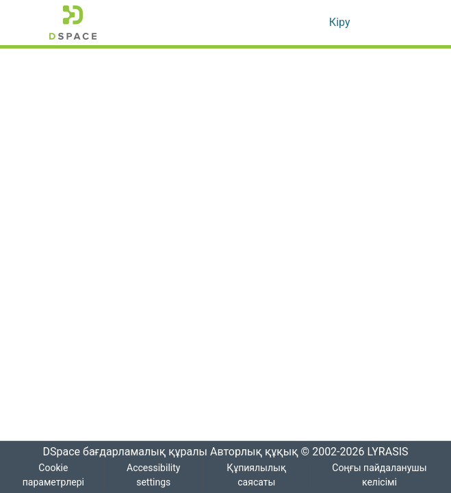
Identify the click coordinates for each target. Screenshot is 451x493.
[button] (72, 22)
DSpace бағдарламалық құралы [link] (120, 451)
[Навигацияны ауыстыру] (383, 23)
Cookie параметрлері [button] (54, 475)
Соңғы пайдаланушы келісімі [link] (380, 475)
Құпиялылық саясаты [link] (258, 475)
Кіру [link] (339, 22)
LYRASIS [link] (389, 451)
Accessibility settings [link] (156, 475)
